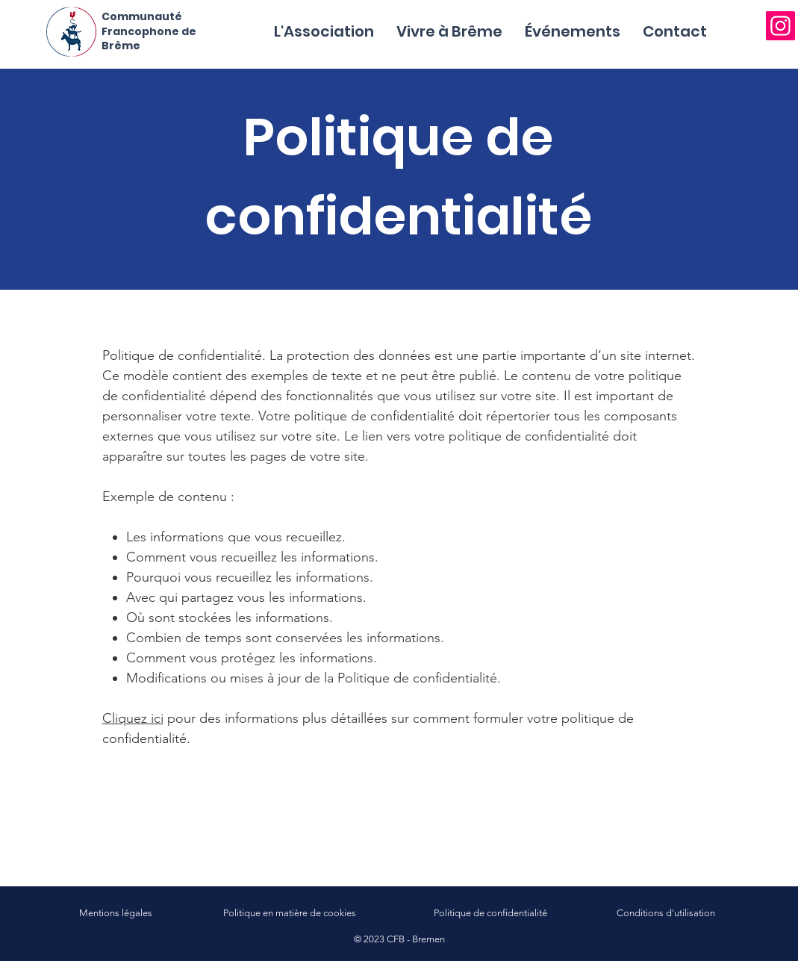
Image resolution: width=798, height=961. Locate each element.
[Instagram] (780, 25)
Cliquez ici (132, 718)
